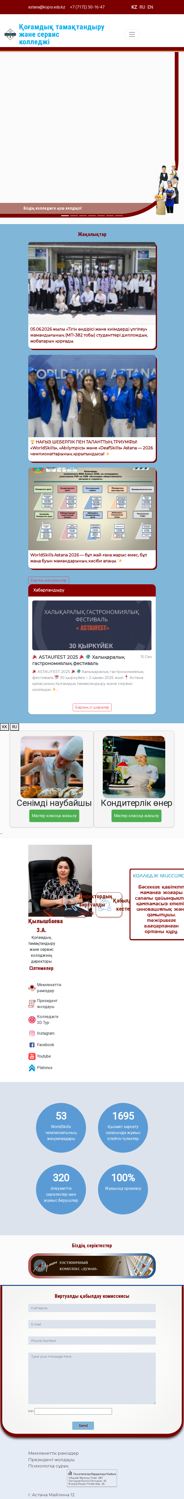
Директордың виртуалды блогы (83, 904)
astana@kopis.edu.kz (46, 7)
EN (150, 7)
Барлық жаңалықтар (48, 580)
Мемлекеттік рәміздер (53, 1453)
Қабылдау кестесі (117, 905)
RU (142, 7)
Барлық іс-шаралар (92, 707)
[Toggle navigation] (132, 34)
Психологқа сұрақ (48, 1465)
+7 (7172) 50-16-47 (87, 7)
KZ (134, 7)
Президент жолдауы (51, 1459)
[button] (14, 135)
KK (4, 726)
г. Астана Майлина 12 (51, 1494)
